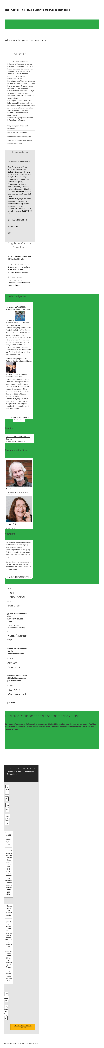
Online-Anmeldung (15, 277)
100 (18, 441)
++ (22, 441)
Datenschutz (12, 774)
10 (13, 441)
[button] (20, 161)
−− (9, 441)
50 (15, 441)
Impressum (29, 771)
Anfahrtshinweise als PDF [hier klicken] (9, 889)
